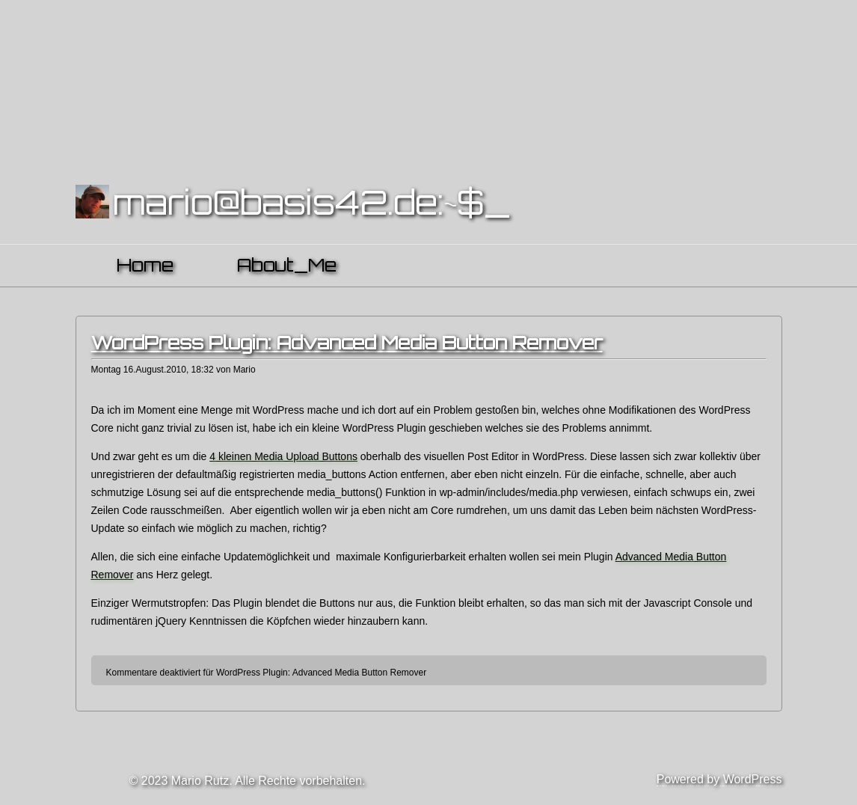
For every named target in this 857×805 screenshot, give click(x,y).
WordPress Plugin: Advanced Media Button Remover (347, 342)
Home (145, 265)
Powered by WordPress (719, 779)
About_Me (287, 265)
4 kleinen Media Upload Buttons (283, 456)
